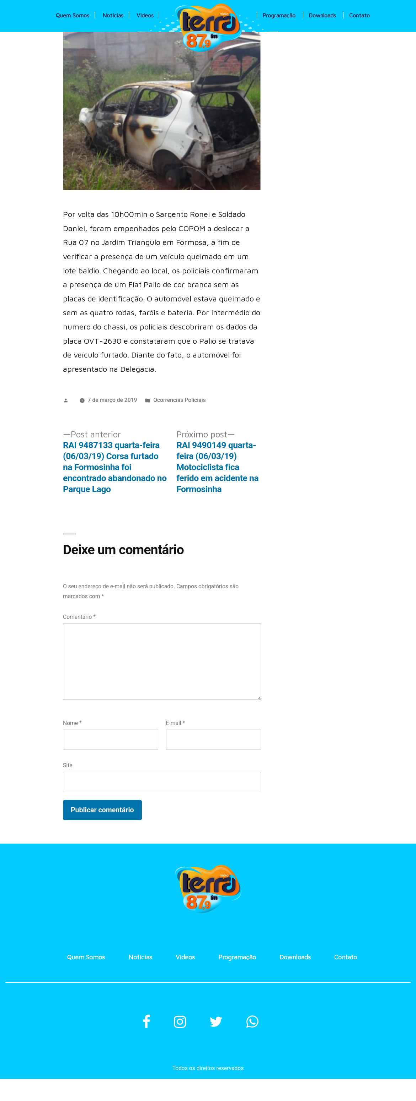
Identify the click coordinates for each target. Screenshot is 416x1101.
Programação (278, 15)
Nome (72, 723)
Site (67, 765)
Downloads (322, 15)
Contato (359, 15)
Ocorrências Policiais (179, 400)
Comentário (79, 617)
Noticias (112, 15)
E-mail (175, 723)
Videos (145, 15)
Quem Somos (72, 15)
